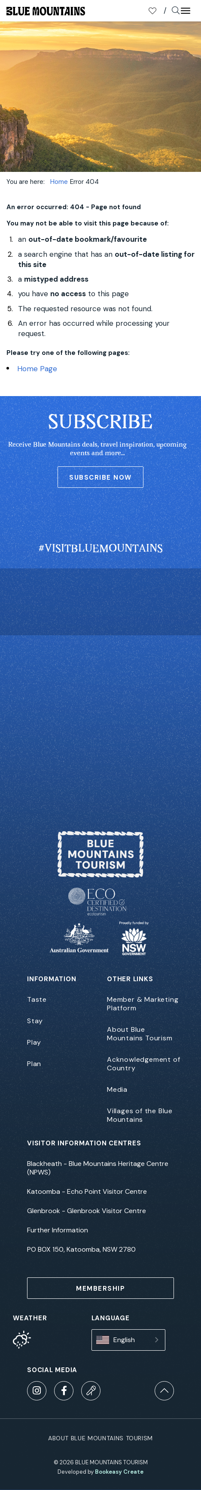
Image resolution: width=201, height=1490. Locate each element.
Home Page (37, 368)
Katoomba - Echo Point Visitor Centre (87, 1191)
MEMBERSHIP (100, 1288)
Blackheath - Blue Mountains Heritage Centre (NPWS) (97, 1168)
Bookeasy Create (119, 1471)
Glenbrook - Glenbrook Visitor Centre (86, 1211)
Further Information (57, 1230)
